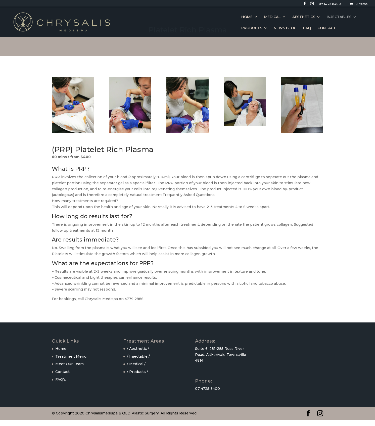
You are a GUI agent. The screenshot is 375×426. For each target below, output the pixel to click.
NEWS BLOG (285, 28)
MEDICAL (272, 17)
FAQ (307, 28)
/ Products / (137, 371)
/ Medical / (136, 364)
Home (60, 348)
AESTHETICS (303, 17)
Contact (62, 371)
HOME (247, 17)
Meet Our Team (69, 364)
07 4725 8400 (330, 4)
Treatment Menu (70, 356)
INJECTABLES (339, 17)
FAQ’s (60, 379)
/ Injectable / (138, 356)
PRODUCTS (251, 28)
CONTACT (326, 28)
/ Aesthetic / (138, 348)
